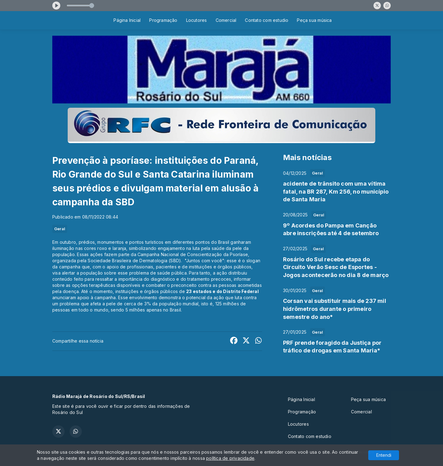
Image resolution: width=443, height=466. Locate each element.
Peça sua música (314, 20)
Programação (163, 20)
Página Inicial (127, 20)
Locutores (196, 20)
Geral (59, 228)
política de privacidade (230, 458)
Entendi (383, 455)
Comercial (226, 20)
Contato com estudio (266, 20)
